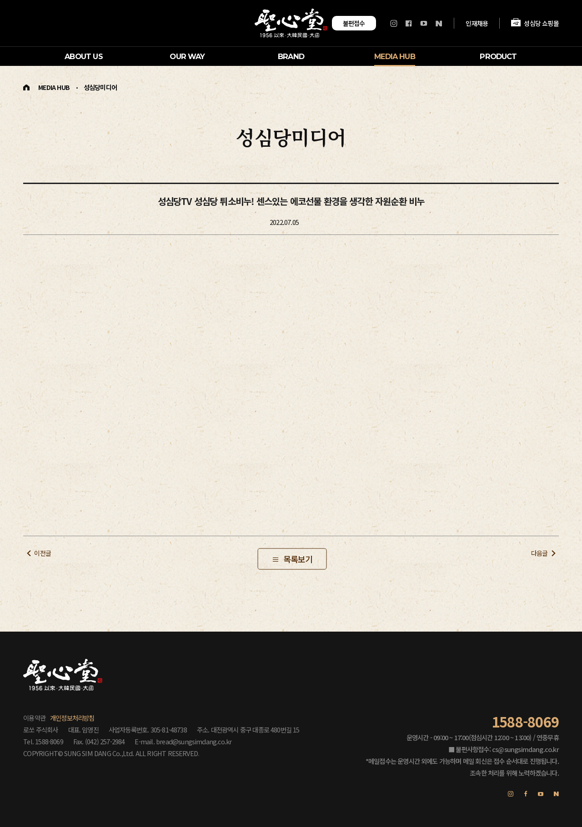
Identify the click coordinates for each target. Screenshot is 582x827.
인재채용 (477, 22)
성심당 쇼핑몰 (534, 23)
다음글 (539, 553)
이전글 (42, 553)
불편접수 (354, 23)
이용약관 (34, 717)
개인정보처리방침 (72, 717)
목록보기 (298, 559)
